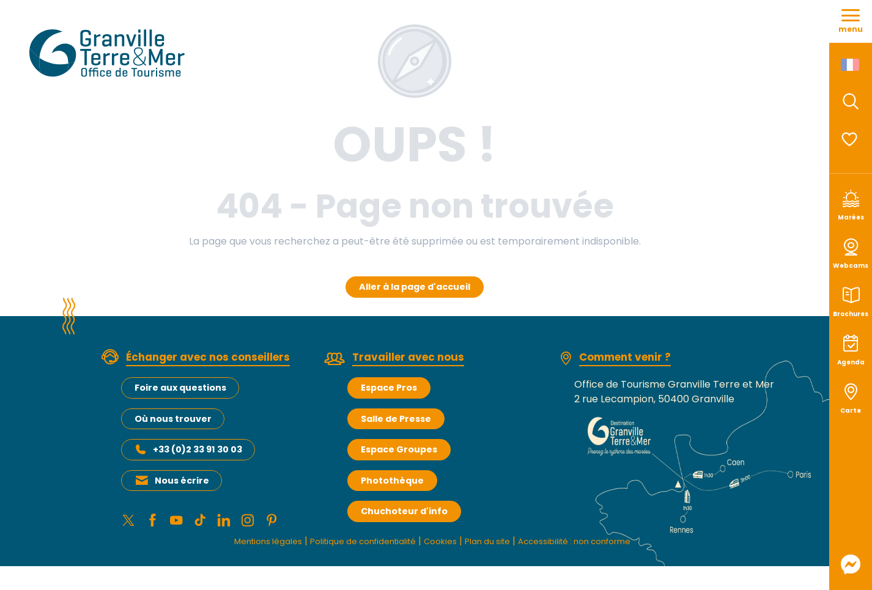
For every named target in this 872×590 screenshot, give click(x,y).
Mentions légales (239, 544)
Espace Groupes (399, 449)
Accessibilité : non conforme (598, 544)
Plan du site (495, 544)
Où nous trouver (173, 419)
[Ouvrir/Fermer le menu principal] (850, 21)
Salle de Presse (396, 419)
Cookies (441, 544)
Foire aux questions (180, 388)
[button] (850, 101)
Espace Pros (389, 388)
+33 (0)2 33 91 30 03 (197, 449)
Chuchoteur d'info (404, 511)
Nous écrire (182, 480)
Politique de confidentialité (350, 544)
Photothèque (392, 480)
